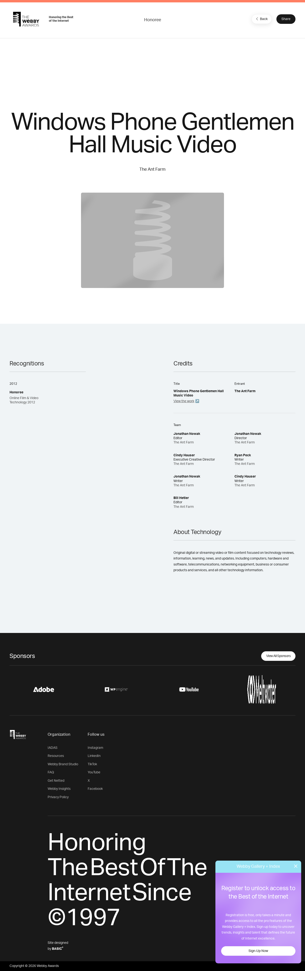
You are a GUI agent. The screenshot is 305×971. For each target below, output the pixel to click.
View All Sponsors (278, 656)
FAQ (51, 772)
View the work (183, 401)
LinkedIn (94, 756)
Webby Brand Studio (63, 764)
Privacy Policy (58, 797)
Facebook (95, 789)
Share (285, 19)
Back (261, 18)
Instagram (95, 748)
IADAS (52, 748)
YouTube (94, 772)
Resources (56, 756)
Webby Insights (59, 789)
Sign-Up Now (258, 951)
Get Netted (56, 780)
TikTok (92, 764)
